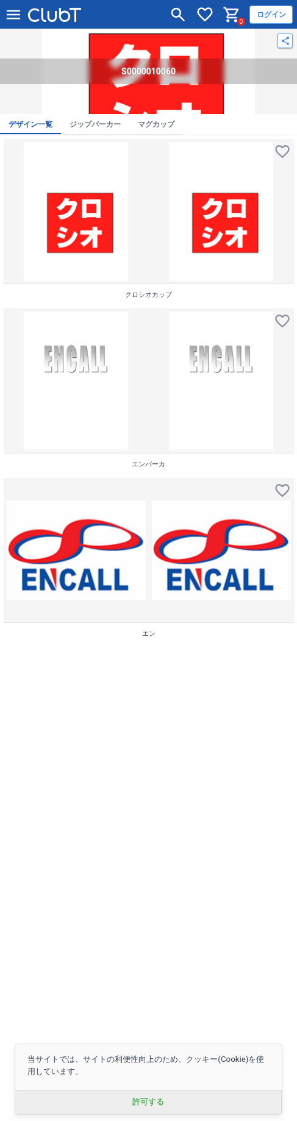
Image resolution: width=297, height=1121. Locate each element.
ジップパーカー (95, 124)
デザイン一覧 (30, 124)
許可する (148, 1101)
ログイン (271, 14)
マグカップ (156, 124)
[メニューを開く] (13, 14)
